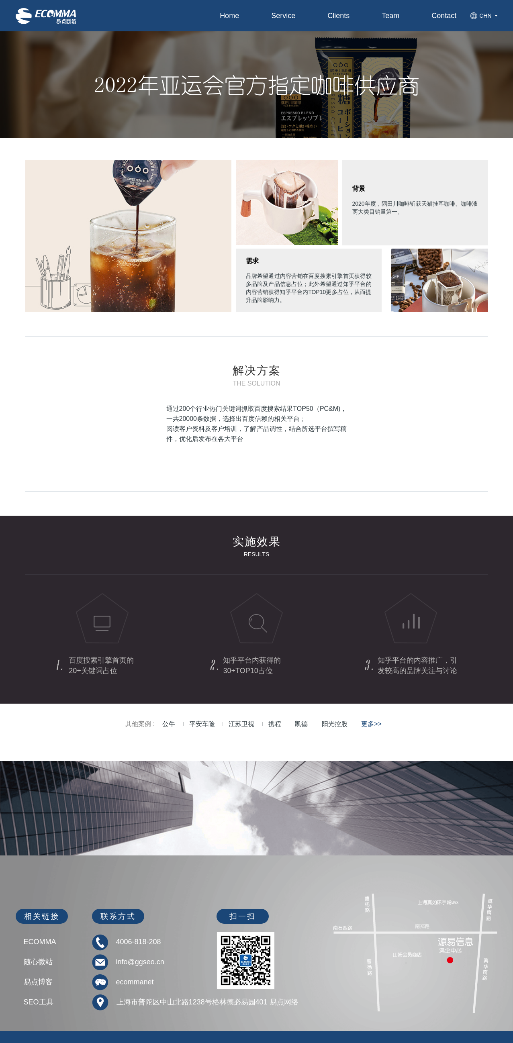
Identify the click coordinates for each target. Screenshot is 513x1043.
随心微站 (38, 962)
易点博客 (38, 982)
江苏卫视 (241, 724)
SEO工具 (38, 1002)
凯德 (301, 724)
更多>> (371, 724)
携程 (274, 724)
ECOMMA (40, 942)
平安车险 (202, 724)
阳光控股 (334, 724)
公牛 (168, 724)
